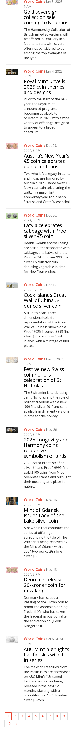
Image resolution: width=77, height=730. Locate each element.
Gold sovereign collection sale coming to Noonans (46, 17)
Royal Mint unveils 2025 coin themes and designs (44, 86)
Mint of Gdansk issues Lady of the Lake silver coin (44, 515)
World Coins (34, 71)
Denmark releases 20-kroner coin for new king (44, 585)
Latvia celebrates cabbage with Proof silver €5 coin (46, 230)
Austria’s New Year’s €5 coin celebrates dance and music (46, 161)
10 (9, 723)
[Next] (16, 724)
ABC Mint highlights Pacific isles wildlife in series (46, 654)
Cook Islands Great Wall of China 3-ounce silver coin (45, 300)
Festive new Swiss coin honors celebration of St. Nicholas (44, 377)
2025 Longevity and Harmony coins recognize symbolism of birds (46, 447)
